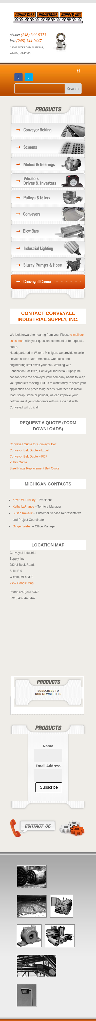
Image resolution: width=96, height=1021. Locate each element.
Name (48, 745)
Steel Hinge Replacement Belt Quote (34, 468)
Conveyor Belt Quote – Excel (29, 450)
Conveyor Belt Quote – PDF (28, 456)
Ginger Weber (22, 526)
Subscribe (49, 787)
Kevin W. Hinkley (24, 500)
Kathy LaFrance (23, 506)
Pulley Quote (18, 462)
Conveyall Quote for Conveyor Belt (33, 444)
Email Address (48, 765)
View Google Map (22, 583)
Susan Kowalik (23, 513)
